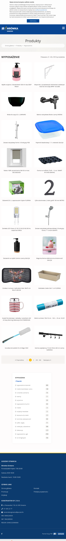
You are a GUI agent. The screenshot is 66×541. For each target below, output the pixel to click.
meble (19, 408)
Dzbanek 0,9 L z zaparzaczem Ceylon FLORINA (16, 200)
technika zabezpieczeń (24, 419)
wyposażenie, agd (22, 434)
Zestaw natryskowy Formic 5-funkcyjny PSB (16, 142)
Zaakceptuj (33, 21)
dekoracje (20, 430)
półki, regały (20, 423)
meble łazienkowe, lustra (24, 389)
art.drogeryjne (21, 438)
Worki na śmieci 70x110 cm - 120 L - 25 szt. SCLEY (49, 318)
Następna (47, 360)
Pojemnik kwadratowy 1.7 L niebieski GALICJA (49, 142)
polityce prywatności (41, 10)
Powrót (18, 381)
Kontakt (36, 488)
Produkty (19, 45)
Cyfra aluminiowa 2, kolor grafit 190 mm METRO (49, 200)
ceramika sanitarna (23, 393)
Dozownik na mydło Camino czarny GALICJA (16, 258)
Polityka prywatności (41, 492)
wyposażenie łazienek (23, 385)
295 (37, 360)
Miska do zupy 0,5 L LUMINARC (16, 114)
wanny (19, 396)
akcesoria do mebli (23, 415)
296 (40, 360)
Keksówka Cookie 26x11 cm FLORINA (49, 288)
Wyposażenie (28, 45)
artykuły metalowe (22, 411)
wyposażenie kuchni (23, 404)
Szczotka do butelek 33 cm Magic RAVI (16, 348)
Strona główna (9, 45)
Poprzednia (19, 360)
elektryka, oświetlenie (23, 426)
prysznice (20, 400)
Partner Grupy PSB (47, 534)
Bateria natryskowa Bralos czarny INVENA (49, 114)
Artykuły (4, 495)
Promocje (4, 492)
